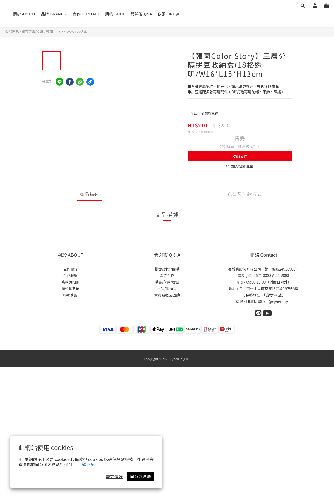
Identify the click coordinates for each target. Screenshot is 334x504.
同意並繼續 (140, 476)
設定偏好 (114, 476)
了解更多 (86, 464)
